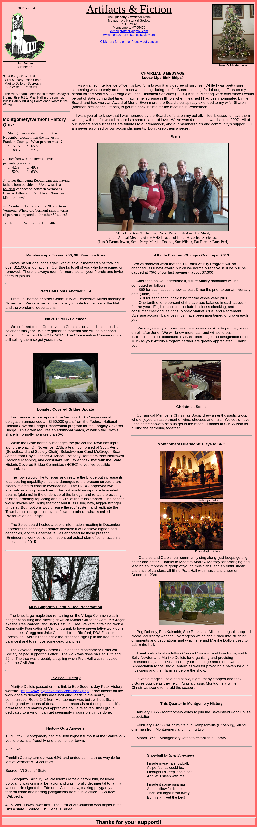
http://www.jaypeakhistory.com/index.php (55, 691)
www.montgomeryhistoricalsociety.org (129, 34)
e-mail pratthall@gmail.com (129, 31)
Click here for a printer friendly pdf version (129, 41)
